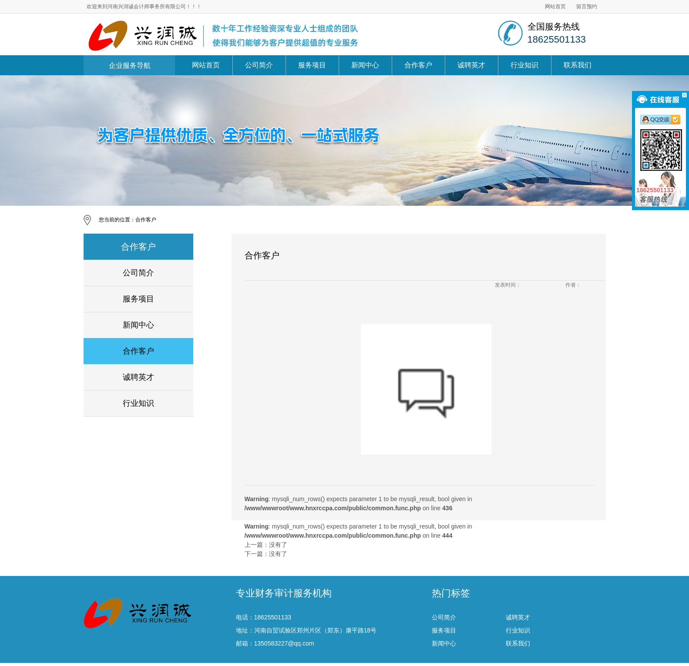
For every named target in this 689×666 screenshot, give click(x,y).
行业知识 (524, 65)
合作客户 (418, 65)
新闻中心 (365, 65)
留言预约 (586, 6)
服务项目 (312, 65)
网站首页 (555, 6)
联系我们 (578, 65)
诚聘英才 (471, 65)
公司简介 (259, 65)
